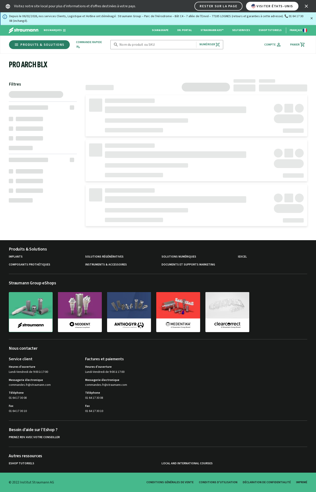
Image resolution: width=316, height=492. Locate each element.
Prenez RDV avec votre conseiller (34, 437)
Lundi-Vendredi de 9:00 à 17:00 (28, 372)
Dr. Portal (184, 30)
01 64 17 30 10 (18, 411)
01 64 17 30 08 (18, 398)
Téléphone (16, 393)
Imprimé (301, 482)
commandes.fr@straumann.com (30, 385)
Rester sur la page (218, 6)
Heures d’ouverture (22, 367)
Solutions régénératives (104, 257)
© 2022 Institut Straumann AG (31, 482)
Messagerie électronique (26, 380)
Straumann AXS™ (212, 30)
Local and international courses (187, 463)
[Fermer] (311, 18)
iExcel (242, 257)
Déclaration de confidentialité (267, 482)
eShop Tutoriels (270, 30)
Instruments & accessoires (106, 265)
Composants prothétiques (29, 265)
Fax (11, 406)
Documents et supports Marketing (188, 265)
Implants (16, 257)
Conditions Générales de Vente (170, 482)
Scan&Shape (160, 30)
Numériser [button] (209, 44)
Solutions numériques (179, 257)
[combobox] (156, 44)
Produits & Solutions (39, 44)
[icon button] (306, 6)
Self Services (241, 30)
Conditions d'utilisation (218, 482)
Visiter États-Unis (272, 6)
